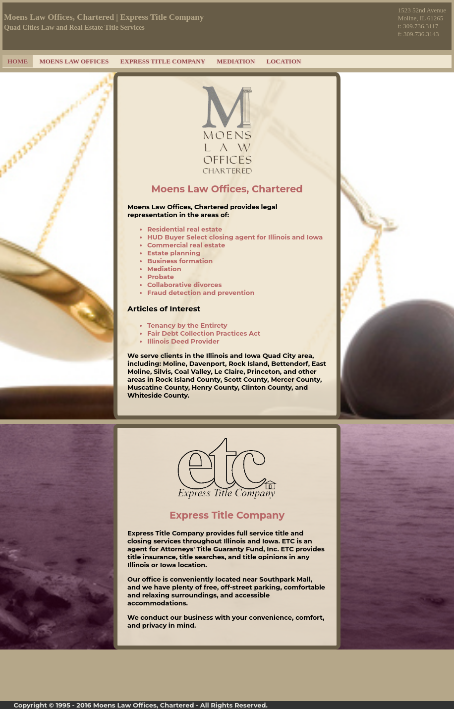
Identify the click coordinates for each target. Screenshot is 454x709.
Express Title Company (162, 61)
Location (284, 61)
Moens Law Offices (74, 61)
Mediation (236, 61)
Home (17, 61)
